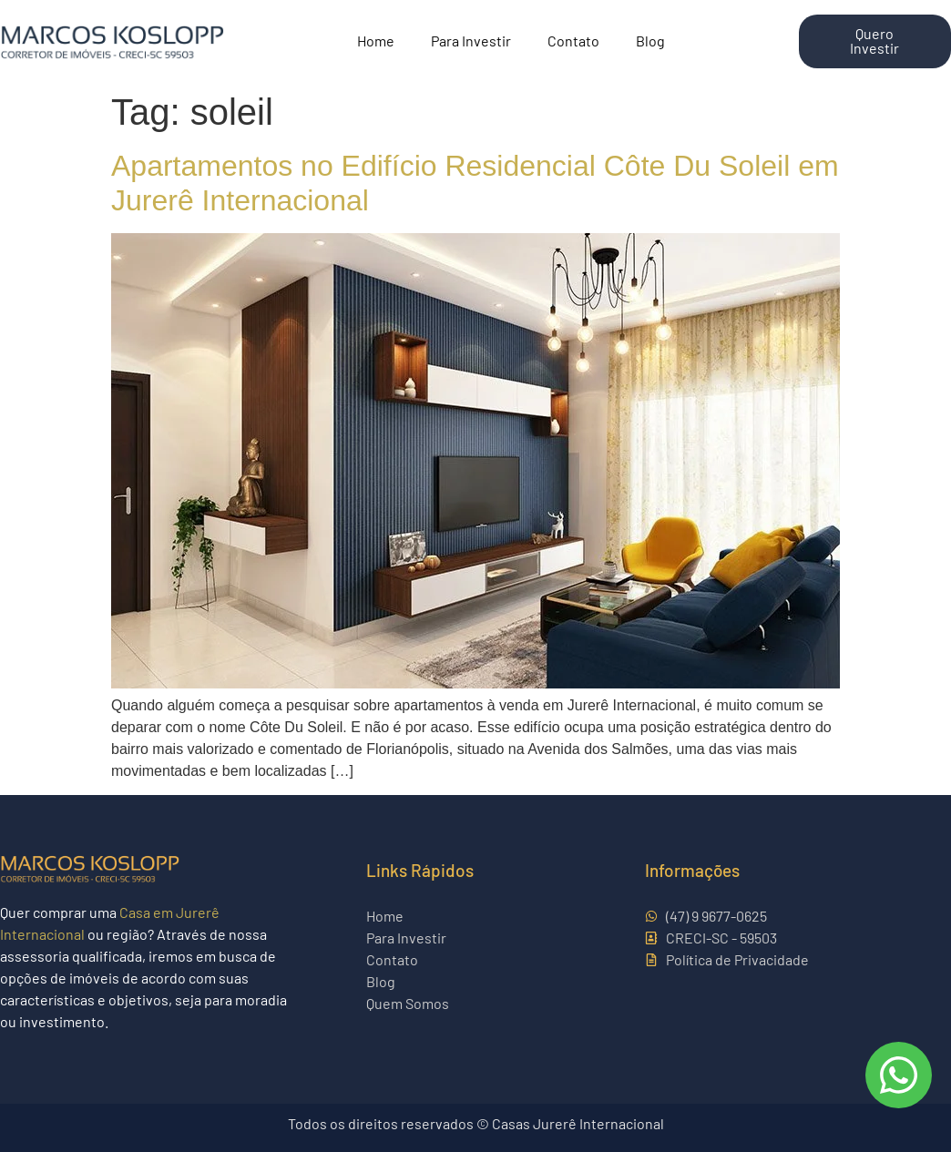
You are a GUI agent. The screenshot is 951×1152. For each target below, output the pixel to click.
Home (375, 41)
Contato (573, 41)
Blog (650, 41)
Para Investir (471, 41)
